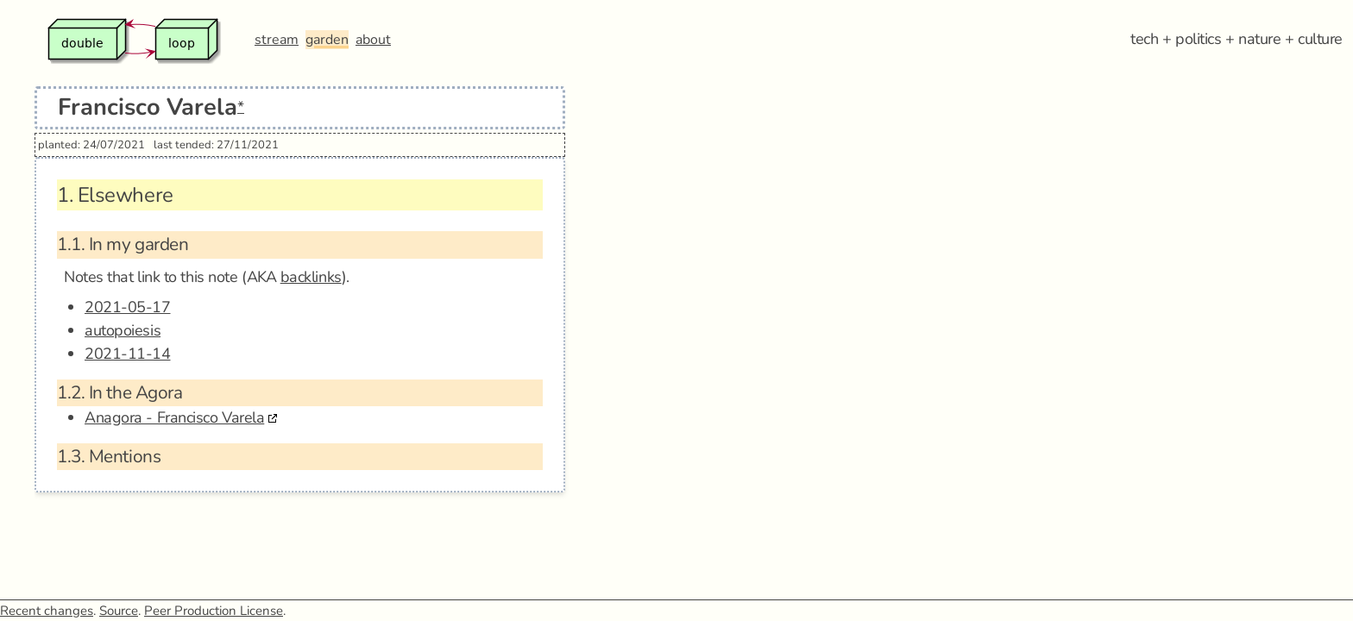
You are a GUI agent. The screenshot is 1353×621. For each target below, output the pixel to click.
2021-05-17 (128, 307)
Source (118, 610)
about (373, 39)
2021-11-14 (128, 353)
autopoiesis (122, 330)
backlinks (311, 277)
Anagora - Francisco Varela (174, 417)
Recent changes (46, 610)
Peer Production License (213, 610)
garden (327, 39)
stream (277, 39)
